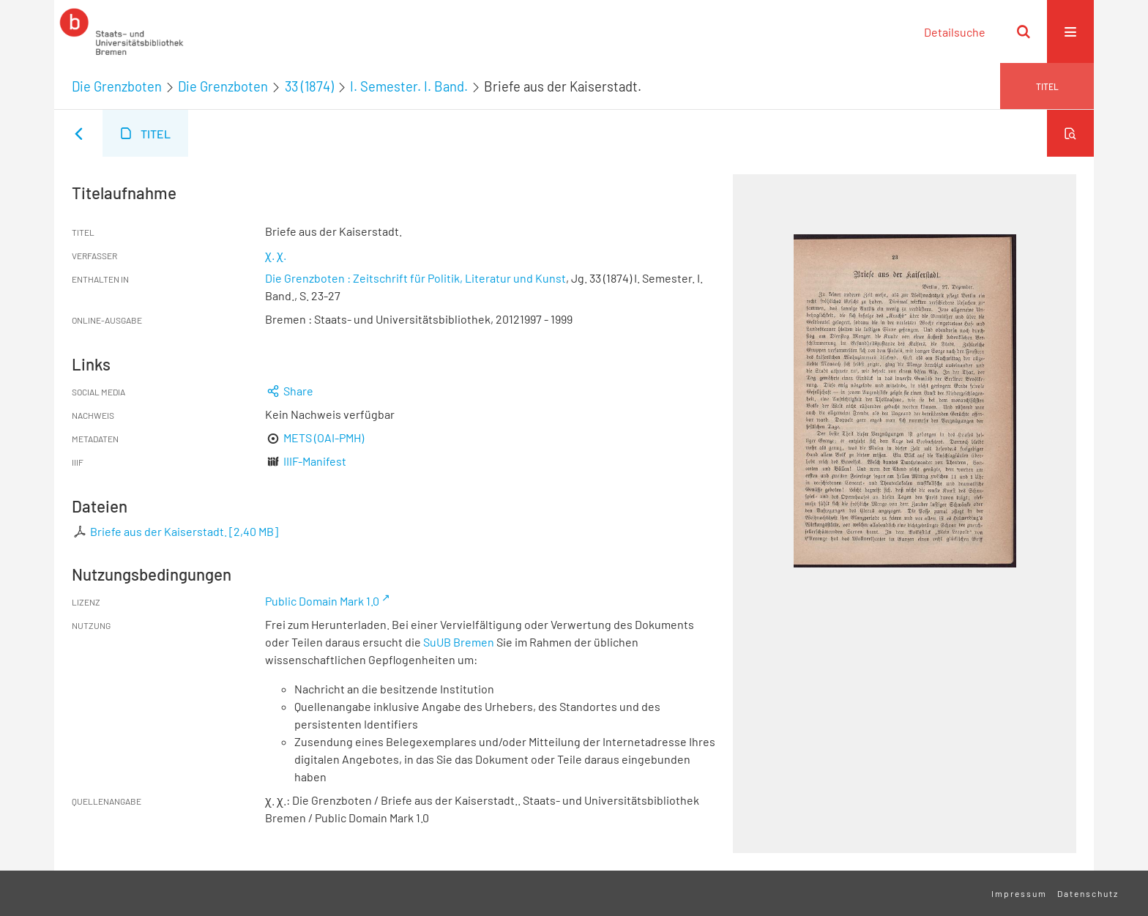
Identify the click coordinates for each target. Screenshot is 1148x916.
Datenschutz (1088, 893)
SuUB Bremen (458, 642)
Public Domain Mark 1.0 (322, 601)
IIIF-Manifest (314, 461)
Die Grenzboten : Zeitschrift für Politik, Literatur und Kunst (415, 278)
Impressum (1019, 893)
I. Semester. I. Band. (409, 86)
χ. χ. (275, 254)
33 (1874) (309, 86)
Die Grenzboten (117, 86)
